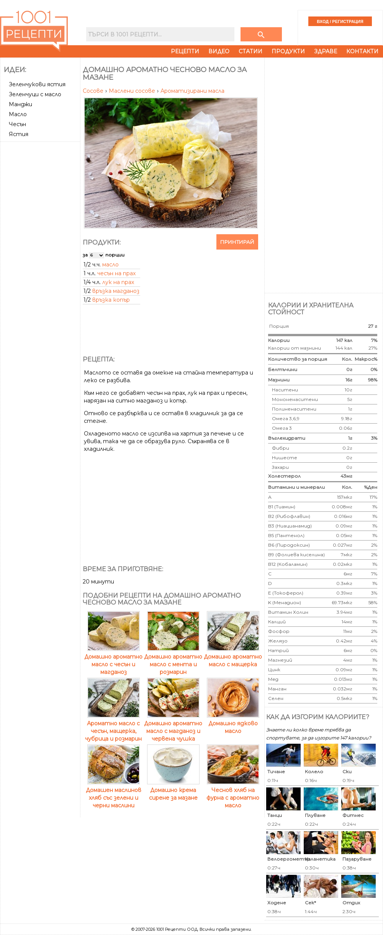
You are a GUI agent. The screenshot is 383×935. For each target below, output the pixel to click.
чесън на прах (116, 273)
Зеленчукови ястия (37, 84)
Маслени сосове (133, 90)
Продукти (288, 51)
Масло (18, 114)
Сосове (94, 90)
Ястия (18, 134)
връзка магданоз (115, 291)
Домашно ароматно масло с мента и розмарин (173, 660)
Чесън (17, 124)
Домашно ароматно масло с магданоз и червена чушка (173, 727)
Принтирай (237, 242)
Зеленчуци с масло (35, 94)
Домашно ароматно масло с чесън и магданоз (113, 660)
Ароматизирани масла (192, 90)
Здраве (325, 51)
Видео (218, 51)
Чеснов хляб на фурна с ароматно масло (232, 794)
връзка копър (111, 299)
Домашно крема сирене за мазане (173, 790)
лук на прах (118, 282)
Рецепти (185, 51)
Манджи (20, 104)
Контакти (362, 51)
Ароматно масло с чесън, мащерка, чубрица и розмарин (113, 727)
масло (110, 264)
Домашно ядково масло (233, 723)
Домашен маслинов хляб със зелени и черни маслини (113, 794)
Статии (250, 51)
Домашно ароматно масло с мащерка (233, 657)
